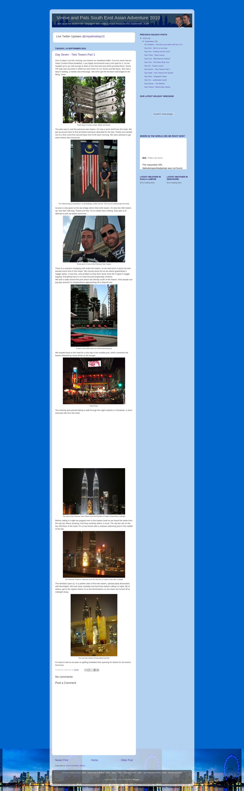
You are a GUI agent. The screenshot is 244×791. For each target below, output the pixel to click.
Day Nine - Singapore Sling (155, 76)
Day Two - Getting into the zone (157, 51)
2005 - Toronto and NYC (172, 773)
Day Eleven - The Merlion (154, 83)
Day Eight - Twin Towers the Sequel (158, 73)
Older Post (127, 760)
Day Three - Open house (154, 55)
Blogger (136, 779)
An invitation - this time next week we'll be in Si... (163, 44)
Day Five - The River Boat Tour (156, 62)
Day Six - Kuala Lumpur (154, 66)
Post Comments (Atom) (75, 766)
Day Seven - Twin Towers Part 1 (75, 54)
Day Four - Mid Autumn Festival (157, 59)
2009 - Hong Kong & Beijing (93, 773)
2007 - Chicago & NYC (127, 773)
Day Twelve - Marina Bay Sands (157, 87)
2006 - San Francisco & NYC (149, 773)
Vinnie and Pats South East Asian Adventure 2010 (108, 17)
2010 (145, 38)
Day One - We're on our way (155, 48)
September (149, 41)
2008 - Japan (111, 773)
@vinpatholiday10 (93, 36)
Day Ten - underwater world (155, 80)
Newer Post (61, 760)
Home (94, 760)
